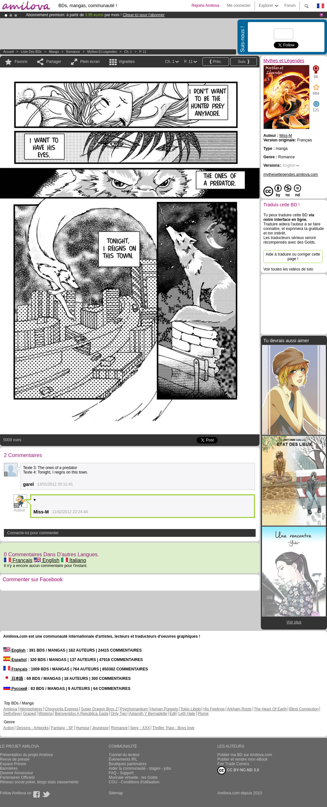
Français (18, 560)
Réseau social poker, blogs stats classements (39, 782)
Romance (73, 52)
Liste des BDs (31, 52)
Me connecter (239, 5)
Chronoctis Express (62, 709)
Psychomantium (134, 709)
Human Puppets (164, 709)
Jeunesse (100, 728)
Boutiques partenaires (128, 764)
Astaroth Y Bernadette (148, 713)
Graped (29, 713)
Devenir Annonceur (16, 773)
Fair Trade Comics (233, 764)
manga (54, 52)
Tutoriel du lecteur (124, 755)
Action (8, 728)
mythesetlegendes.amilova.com (290, 174)
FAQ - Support (121, 773)
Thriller (158, 728)
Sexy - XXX (140, 728)
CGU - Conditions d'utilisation (134, 782)
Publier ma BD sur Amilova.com (244, 755)
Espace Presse (13, 764)
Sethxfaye (11, 713)
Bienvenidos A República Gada (81, 713)
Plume (203, 713)
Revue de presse (15, 759)
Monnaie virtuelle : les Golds (133, 777)
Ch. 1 (128, 52)
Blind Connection (304, 709)
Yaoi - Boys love (180, 728)
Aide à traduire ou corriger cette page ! (293, 256)
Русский (15, 688)
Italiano (73, 560)
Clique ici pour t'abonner (143, 15)
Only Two (119, 713)
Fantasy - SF (62, 728)
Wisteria (45, 713)
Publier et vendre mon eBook (242, 759)
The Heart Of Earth (270, 709)
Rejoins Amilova (205, 5)
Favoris (21, 61)
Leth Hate (186, 713)
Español (15, 659)
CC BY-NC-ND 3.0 (238, 770)
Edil (172, 713)
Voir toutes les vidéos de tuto (288, 269)
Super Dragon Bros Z (99, 709)
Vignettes (126, 61)
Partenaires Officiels (17, 777)
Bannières (9, 768)
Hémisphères (30, 709)
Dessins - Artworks (33, 728)
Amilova (10, 709)
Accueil (8, 52)
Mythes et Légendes (102, 52)
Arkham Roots (239, 709)
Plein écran (90, 61)
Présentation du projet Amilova (26, 755)
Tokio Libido (190, 709)
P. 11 (142, 52)
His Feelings (214, 709)
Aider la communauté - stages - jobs (140, 768)
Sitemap (116, 793)
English (46, 560)
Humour (83, 728)
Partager (53, 61)
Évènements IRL (123, 759)
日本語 (13, 678)
